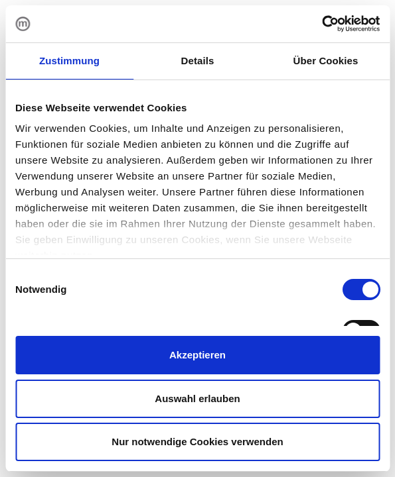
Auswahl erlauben (197, 398)
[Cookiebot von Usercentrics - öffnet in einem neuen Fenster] (322, 23)
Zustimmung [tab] (69, 60)
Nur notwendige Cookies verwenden (197, 441)
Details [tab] (197, 60)
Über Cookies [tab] (325, 60)
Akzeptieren (197, 354)
